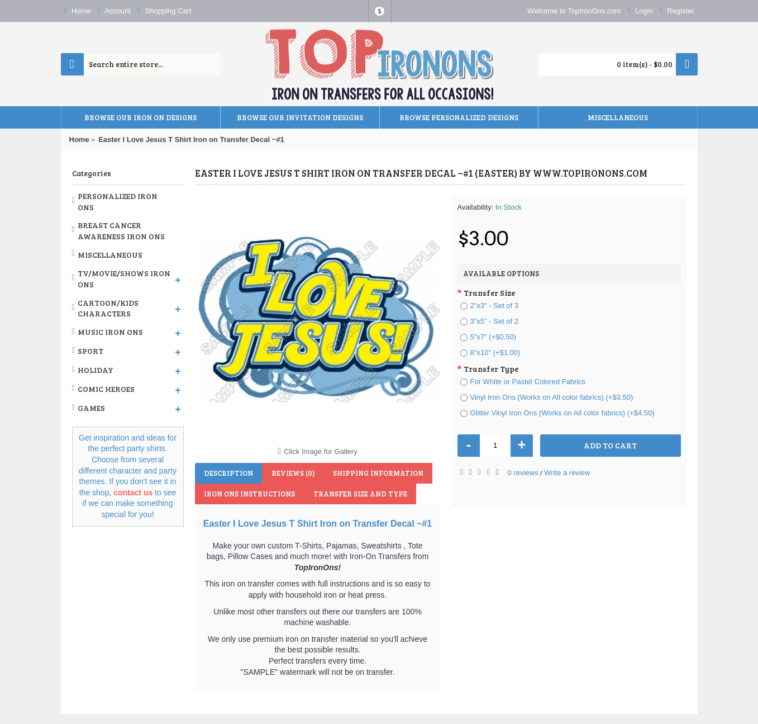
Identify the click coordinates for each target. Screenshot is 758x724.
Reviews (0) (290, 473)
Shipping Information (374, 473)
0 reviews (523, 473)
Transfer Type (491, 368)
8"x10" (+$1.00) (490, 352)
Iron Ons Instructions (248, 494)
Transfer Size (489, 292)
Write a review (567, 473)
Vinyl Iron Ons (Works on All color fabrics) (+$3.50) (546, 397)
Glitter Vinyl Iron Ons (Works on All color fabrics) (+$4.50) (557, 413)
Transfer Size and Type (358, 494)
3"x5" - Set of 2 (489, 321)
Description (227, 473)
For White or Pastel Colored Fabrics (523, 381)
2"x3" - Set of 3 (489, 305)
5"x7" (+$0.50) (488, 337)
